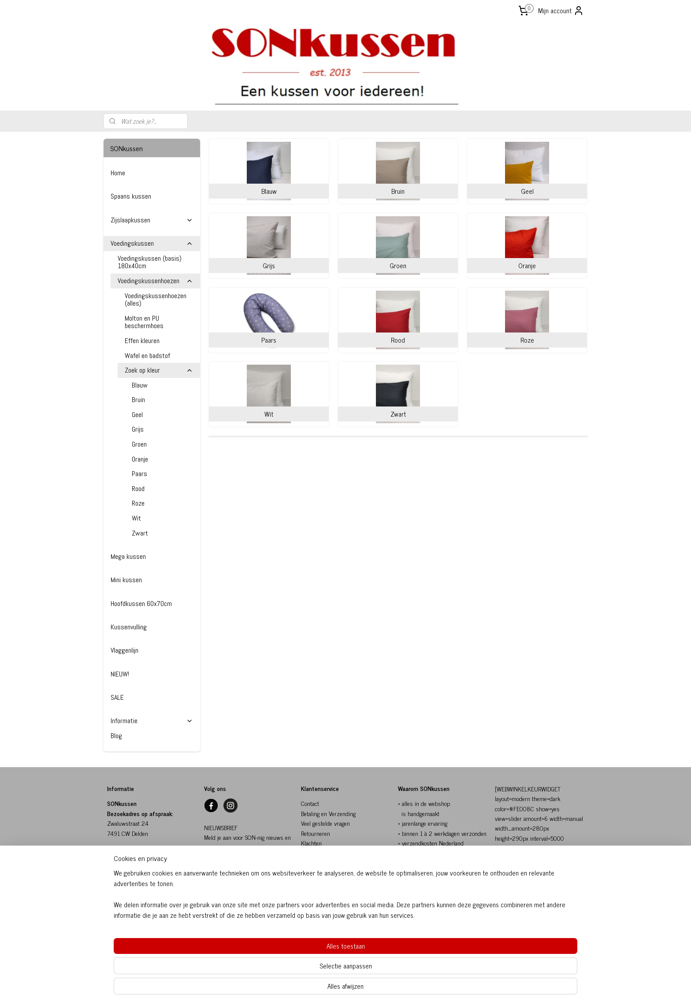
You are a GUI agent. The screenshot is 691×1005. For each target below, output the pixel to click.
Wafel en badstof (147, 355)
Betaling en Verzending (328, 813)
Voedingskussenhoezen (155, 280)
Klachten (311, 843)
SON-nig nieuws (223, 877)
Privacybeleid (316, 872)
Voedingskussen (152, 243)
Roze (138, 503)
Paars (139, 473)
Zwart (140, 533)
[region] (287, 968)
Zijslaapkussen (152, 220)
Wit (136, 518)
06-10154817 (124, 902)
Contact (310, 803)
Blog (116, 735)
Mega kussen (128, 556)
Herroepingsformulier (327, 882)
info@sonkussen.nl (129, 892)
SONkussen (315, 852)
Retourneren (315, 833)
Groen (139, 444)
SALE (117, 697)
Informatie (152, 720)
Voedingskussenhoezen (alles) (155, 299)
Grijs (138, 429)
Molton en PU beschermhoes (144, 322)
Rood (138, 488)
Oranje (140, 459)
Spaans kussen (131, 196)
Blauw (140, 385)
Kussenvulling (129, 627)
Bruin (138, 399)
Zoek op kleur (159, 370)
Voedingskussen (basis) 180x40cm (150, 262)
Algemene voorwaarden (329, 862)
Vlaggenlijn (124, 650)
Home (118, 172)
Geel (137, 414)
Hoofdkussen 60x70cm (141, 603)
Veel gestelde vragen (325, 823)
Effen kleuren (142, 340)
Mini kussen (126, 579)
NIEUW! (120, 674)
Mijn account (561, 10)
